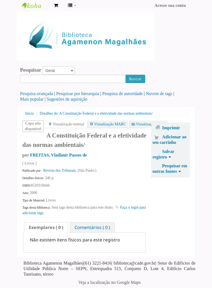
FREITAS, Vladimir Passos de (58, 155)
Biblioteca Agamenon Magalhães (36, 5)
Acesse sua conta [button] (170, 5)
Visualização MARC (110, 124)
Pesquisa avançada (36, 93)
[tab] (46, 227)
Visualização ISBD (150, 124)
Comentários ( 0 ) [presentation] (92, 227)
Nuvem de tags (159, 93)
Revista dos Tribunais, (60, 170)
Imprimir (171, 127)
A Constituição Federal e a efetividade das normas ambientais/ (96, 113)
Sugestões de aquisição (67, 99)
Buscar (135, 78)
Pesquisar (30, 70)
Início (29, 113)
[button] (56, 5)
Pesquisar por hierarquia (77, 93)
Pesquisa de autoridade (122, 93)
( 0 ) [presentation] (46, 227)
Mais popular (32, 99)
